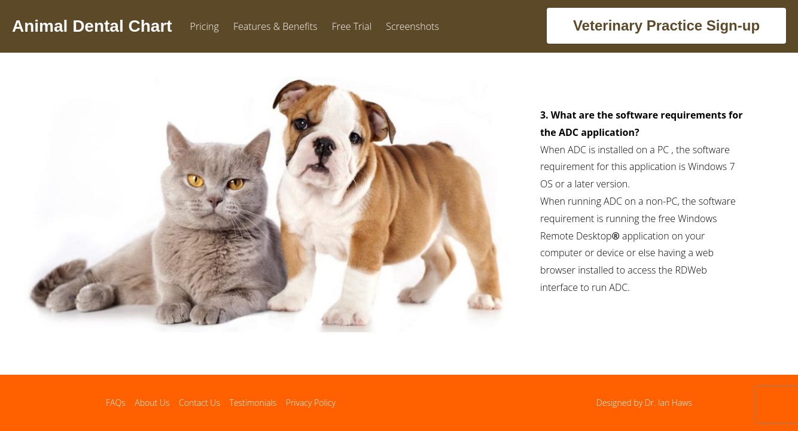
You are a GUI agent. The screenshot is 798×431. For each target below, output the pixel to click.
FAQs (116, 402)
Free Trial (351, 26)
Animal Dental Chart (92, 26)
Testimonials (253, 402)
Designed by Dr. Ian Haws (644, 402)
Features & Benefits (275, 26)
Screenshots (412, 26)
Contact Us (199, 402)
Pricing (204, 26)
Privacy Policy (311, 402)
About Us (152, 402)
